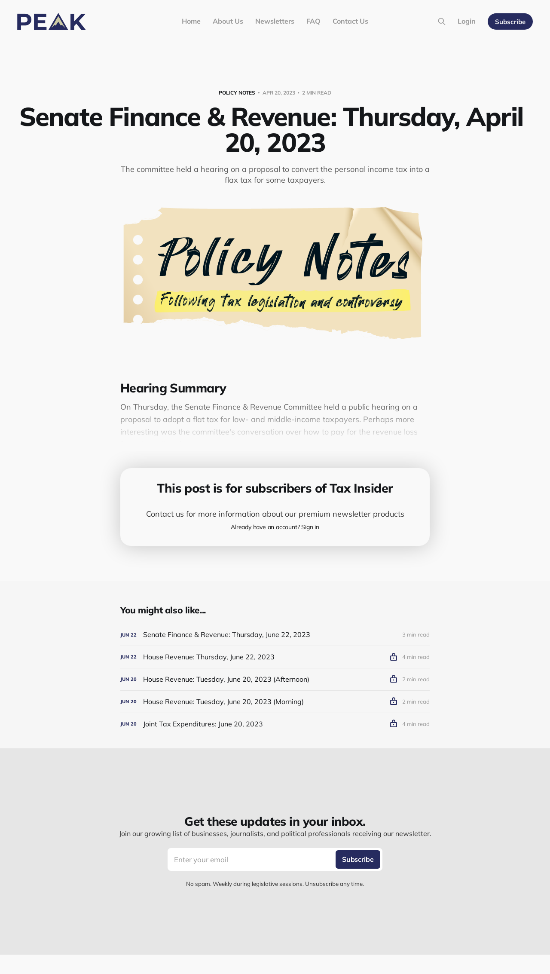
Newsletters (274, 21)
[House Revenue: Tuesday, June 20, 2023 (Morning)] (275, 702)
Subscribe (510, 22)
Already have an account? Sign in (275, 527)
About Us (228, 21)
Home (191, 21)
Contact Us (350, 21)
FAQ (313, 21)
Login (467, 21)
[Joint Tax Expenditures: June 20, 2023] (275, 724)
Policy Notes (237, 92)
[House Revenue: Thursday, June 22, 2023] (275, 657)
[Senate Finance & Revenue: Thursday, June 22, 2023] (275, 635)
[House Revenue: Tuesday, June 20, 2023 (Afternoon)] (275, 679)
